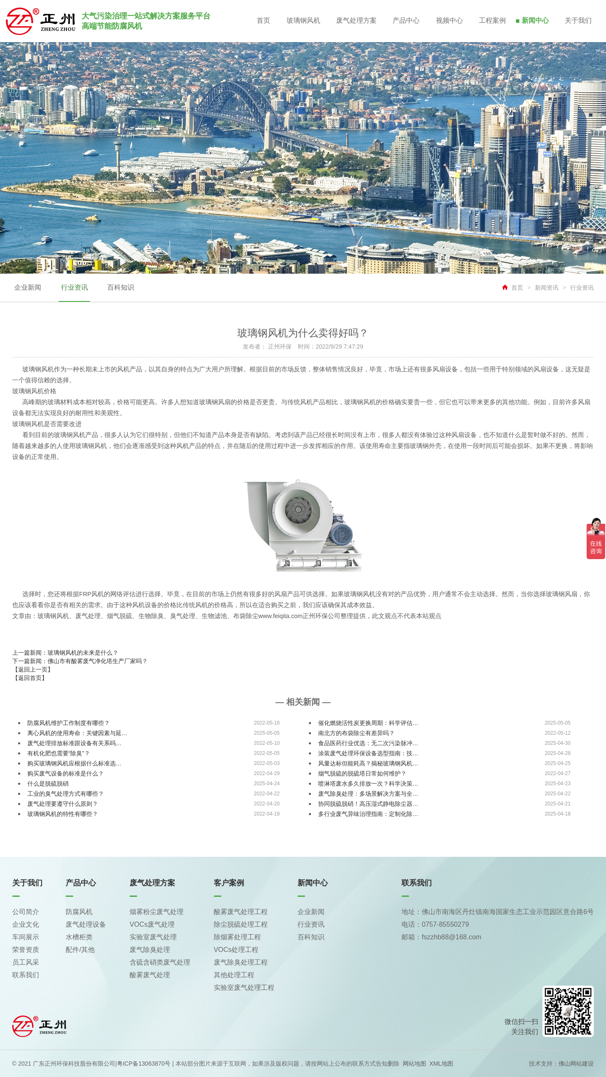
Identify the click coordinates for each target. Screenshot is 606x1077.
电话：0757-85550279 (435, 924)
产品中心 (403, 20)
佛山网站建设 (576, 1063)
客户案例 (229, 883)
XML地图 (441, 1063)
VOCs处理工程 (236, 949)
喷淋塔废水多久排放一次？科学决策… (368, 783)
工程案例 (490, 20)
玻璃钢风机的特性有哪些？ (62, 813)
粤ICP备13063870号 (144, 1063)
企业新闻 (27, 287)
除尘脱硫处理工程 (241, 924)
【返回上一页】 (32, 669)
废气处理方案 (352, 20)
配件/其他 (80, 949)
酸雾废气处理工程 (241, 911)
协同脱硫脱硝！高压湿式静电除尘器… (368, 803)
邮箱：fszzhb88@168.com (441, 937)
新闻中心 (534, 20)
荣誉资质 (25, 949)
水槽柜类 (79, 937)
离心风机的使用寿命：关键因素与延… (77, 733)
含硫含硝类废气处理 (160, 962)
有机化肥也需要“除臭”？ (58, 753)
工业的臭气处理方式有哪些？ (65, 793)
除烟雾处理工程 (237, 937)
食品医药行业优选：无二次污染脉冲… (368, 743)
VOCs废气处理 (152, 924)
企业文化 (25, 924)
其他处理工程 (234, 974)
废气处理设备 (86, 924)
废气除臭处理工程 (241, 962)
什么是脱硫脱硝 (48, 783)
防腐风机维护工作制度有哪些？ (68, 723)
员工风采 (25, 962)
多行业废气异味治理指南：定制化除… (368, 813)
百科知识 (119, 287)
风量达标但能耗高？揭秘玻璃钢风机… (368, 763)
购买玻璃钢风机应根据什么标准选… (74, 763)
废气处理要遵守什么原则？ (62, 803)
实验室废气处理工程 (244, 987)
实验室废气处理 (153, 937)
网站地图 (414, 1063)
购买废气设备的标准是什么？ (65, 773)
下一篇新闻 (80, 661)
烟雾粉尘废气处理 (156, 911)
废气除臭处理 (150, 949)
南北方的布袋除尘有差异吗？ (356, 733)
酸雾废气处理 (150, 974)
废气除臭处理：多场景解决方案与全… (368, 793)
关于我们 (578, 20)
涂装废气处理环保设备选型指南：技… (368, 753)
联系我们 (25, 974)
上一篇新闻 (65, 652)
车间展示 (25, 937)
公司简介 (25, 911)
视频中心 (446, 20)
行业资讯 (73, 287)
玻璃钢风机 (299, 20)
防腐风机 (79, 911)
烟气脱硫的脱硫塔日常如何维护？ (362, 773)
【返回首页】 (30, 677)
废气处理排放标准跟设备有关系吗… (74, 743)
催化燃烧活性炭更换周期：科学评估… (368, 723)
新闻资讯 (546, 287)
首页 (258, 20)
